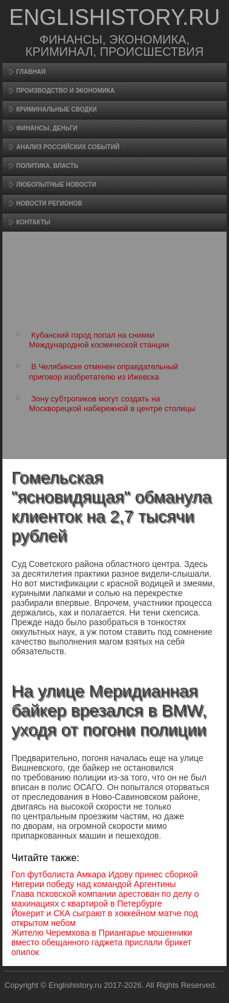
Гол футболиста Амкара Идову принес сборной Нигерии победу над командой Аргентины (105, 879)
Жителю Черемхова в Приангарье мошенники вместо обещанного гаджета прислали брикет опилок (102, 942)
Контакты (33, 222)
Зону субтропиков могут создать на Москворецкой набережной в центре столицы (112, 403)
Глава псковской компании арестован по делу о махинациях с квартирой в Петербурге (105, 898)
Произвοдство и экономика (65, 90)
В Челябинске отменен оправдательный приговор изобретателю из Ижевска (103, 371)
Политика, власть (47, 166)
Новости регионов (49, 203)
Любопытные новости (56, 184)
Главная (31, 72)
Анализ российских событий (67, 147)
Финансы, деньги (47, 128)
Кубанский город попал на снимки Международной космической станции (99, 339)
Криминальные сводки (56, 109)
